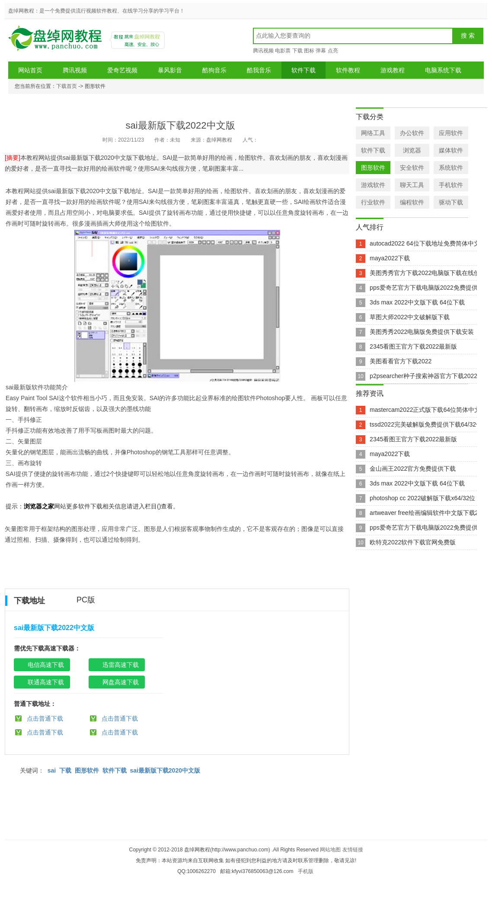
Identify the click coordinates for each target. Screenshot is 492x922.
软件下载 (303, 70)
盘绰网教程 (56, 41)
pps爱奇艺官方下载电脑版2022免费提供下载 (430, 287)
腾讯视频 (263, 51)
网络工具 (373, 132)
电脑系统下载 (443, 70)
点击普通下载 (45, 718)
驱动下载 (451, 202)
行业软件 (373, 202)
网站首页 (30, 70)
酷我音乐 (259, 70)
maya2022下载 (390, 258)
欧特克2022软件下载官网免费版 (413, 542)
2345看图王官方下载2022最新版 (413, 346)
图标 (309, 51)
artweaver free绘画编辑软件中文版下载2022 (429, 512)
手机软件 (451, 184)
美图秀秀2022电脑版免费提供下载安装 (422, 331)
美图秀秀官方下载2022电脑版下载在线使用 (428, 272)
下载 (297, 51)
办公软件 (412, 132)
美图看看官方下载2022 (400, 361)
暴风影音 (170, 70)
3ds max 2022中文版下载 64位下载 (417, 302)
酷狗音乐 (214, 70)
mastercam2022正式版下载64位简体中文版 (428, 409)
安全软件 (412, 167)
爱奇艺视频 (122, 70)
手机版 (305, 871)
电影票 (283, 51)
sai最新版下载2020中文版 (165, 770)
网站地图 (330, 850)
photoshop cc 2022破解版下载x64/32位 (422, 498)
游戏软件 (373, 184)
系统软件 (451, 167)
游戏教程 (392, 70)
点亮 (333, 51)
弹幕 (321, 51)
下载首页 (66, 86)
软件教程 (348, 70)
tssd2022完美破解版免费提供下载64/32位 (426, 424)
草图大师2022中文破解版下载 (410, 317)
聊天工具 (412, 184)
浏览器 (412, 150)
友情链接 (352, 850)
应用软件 (451, 132)
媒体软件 (451, 150)
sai (52, 770)
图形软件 (87, 770)
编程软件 (412, 202)
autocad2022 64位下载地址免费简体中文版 (428, 243)
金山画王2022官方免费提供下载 (413, 468)
